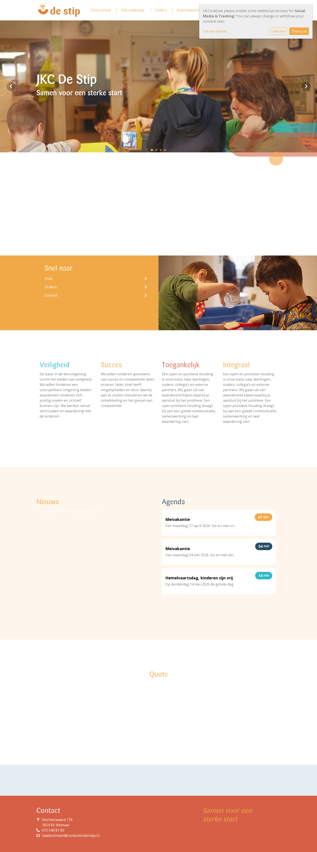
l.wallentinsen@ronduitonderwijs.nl (71, 835)
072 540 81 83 (53, 830)
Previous (11, 86)
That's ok (299, 31)
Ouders (161, 10)
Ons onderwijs (132, 10)
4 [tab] (166, 151)
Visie (96, 278)
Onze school (100, 10)
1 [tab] (153, 151)
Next (306, 86)
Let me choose (215, 31)
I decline (278, 31)
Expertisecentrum (191, 10)
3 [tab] (162, 151)
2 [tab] (157, 151)
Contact (96, 295)
